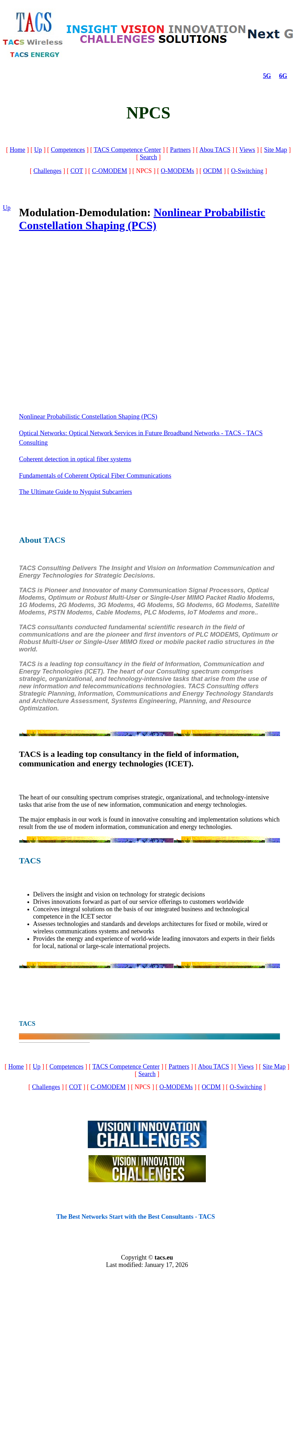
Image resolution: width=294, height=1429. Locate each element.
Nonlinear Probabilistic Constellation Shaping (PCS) (142, 219)
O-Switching (247, 170)
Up (38, 149)
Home (17, 149)
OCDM (212, 170)
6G (283, 75)
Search (148, 157)
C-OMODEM (109, 170)
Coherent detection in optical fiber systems (75, 459)
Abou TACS (214, 149)
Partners (180, 149)
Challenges (47, 170)
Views (247, 149)
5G (267, 75)
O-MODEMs (177, 170)
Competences (68, 149)
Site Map (275, 149)
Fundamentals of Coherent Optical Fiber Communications (95, 475)
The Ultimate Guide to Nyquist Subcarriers (75, 491)
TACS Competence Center (127, 149)
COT (77, 170)
